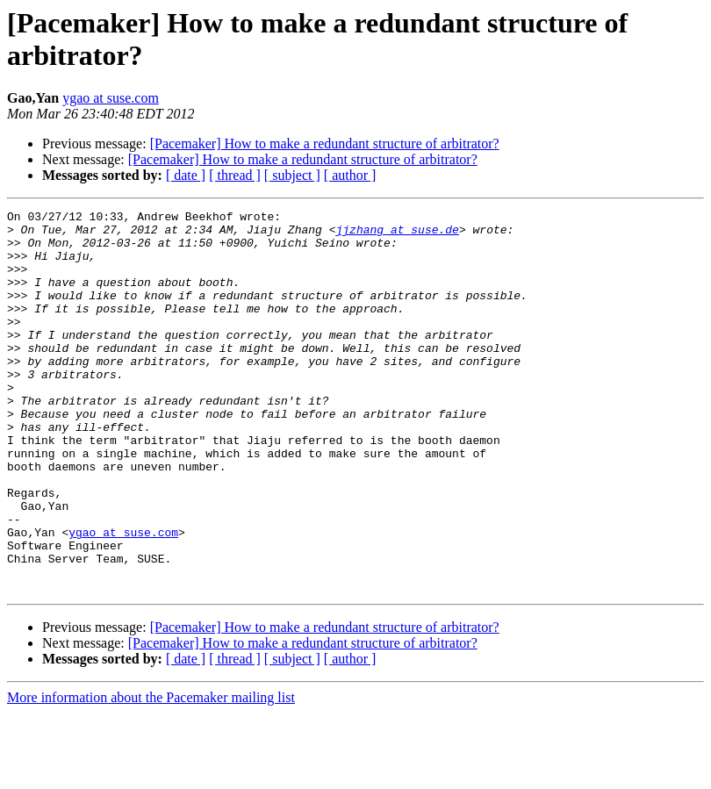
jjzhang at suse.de (396, 234)
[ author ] (350, 175)
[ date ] (185, 175)
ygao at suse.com (110, 97)
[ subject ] (292, 175)
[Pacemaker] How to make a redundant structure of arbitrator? (324, 143)
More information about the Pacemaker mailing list (151, 773)
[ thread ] (235, 175)
